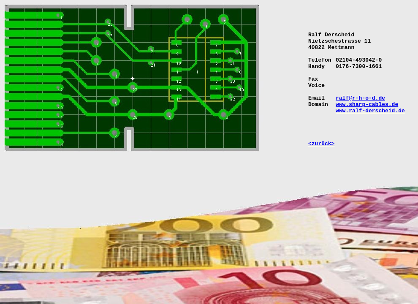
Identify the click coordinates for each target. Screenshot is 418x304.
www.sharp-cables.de (367, 104)
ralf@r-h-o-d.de (360, 98)
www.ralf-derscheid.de (370, 111)
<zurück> (321, 144)
